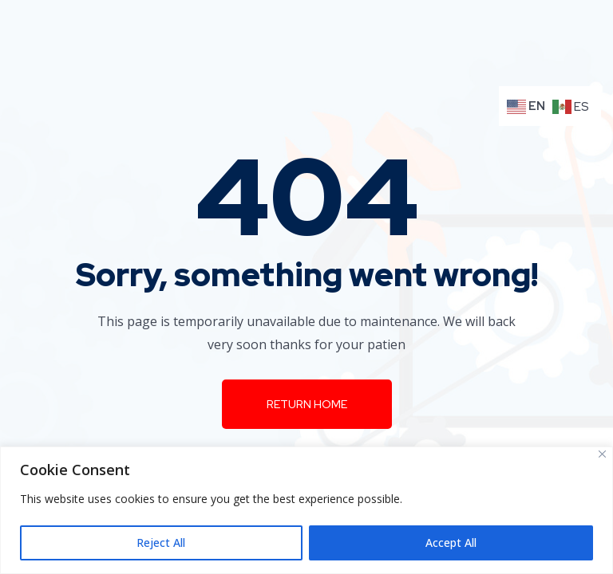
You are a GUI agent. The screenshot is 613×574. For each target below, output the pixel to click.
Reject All (160, 542)
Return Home (307, 404)
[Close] (602, 454)
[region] (306, 510)
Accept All (451, 542)
